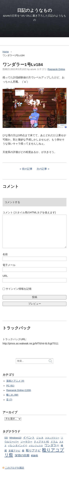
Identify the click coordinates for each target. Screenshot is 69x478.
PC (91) (10, 385)
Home (6, 51)
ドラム (54, 441)
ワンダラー (52, 445)
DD (6, 438)
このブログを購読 (14, 468)
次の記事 (42, 168)
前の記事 (27, 168)
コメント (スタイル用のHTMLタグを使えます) (29, 212)
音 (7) (9, 399)
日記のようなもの (34, 10)
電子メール (9, 265)
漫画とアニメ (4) (15, 381)
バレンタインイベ (17, 445)
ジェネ (39, 438)
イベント (29, 437)
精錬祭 (34, 455)
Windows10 (15, 438)
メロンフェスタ (36, 445)
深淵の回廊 (22, 455)
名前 (5, 254)
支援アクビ (14, 450)
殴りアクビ (33, 450)
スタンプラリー (52, 438)
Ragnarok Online (56, 69)
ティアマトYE (41, 441)
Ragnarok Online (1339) (18, 390)
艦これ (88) (12, 395)
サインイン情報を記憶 (18, 288)
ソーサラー (26, 441)
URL (5, 275)
